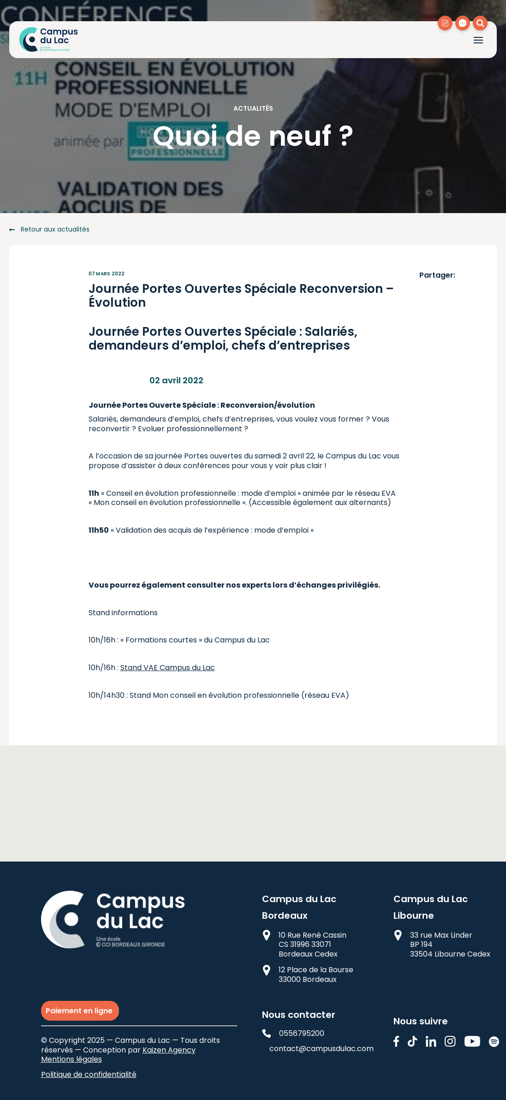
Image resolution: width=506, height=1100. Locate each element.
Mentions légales (71, 1059)
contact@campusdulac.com (318, 1049)
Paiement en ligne (80, 1010)
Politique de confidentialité (89, 1074)
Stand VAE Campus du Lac (167, 667)
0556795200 (293, 1034)
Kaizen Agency (169, 1050)
